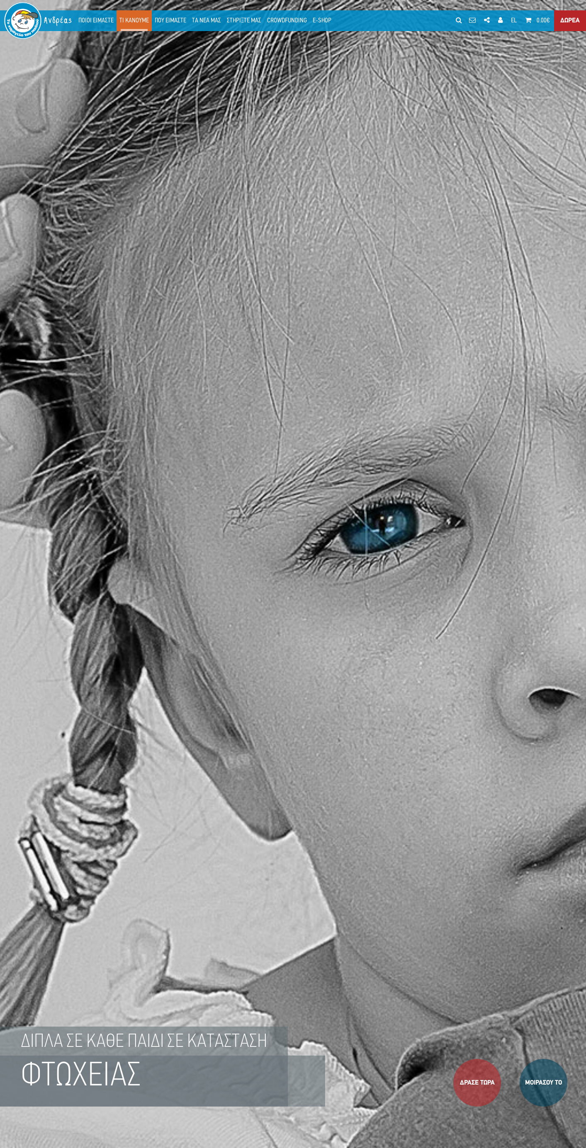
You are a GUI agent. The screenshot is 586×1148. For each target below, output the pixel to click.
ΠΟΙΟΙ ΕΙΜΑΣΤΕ (96, 20)
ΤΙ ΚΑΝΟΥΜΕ (134, 20)
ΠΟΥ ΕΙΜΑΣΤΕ (170, 20)
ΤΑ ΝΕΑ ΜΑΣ (206, 20)
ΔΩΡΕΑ (570, 20)
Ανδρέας (58, 20)
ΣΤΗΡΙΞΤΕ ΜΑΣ (244, 20)
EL (514, 20)
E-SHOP (322, 20)
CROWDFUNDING (287, 20)
